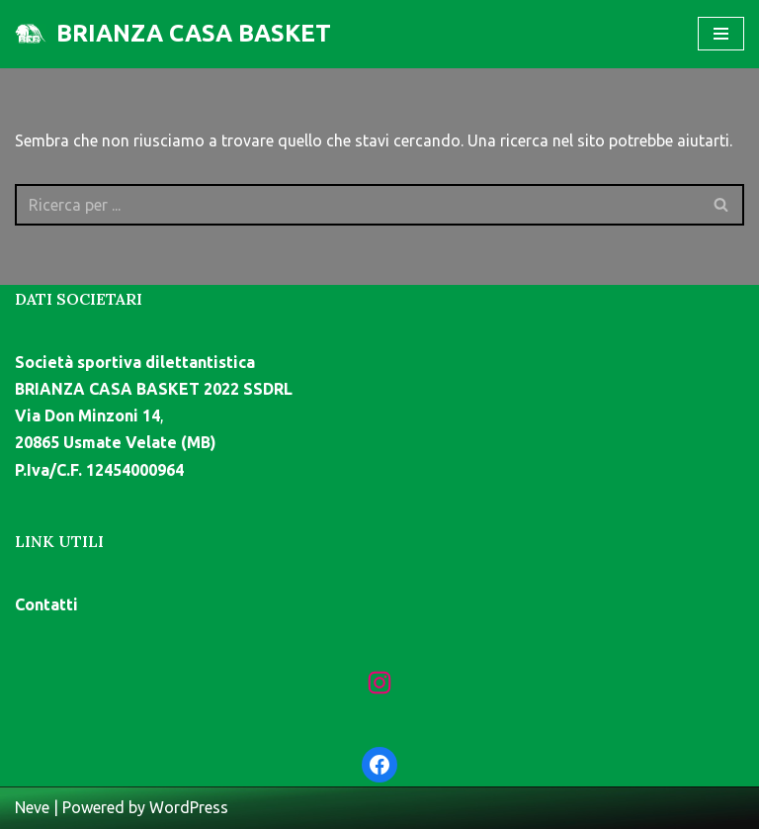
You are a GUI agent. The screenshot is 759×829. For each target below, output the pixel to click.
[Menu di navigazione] (721, 33)
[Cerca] (357, 205)
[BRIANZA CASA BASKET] (173, 34)
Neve (32, 807)
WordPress (188, 807)
